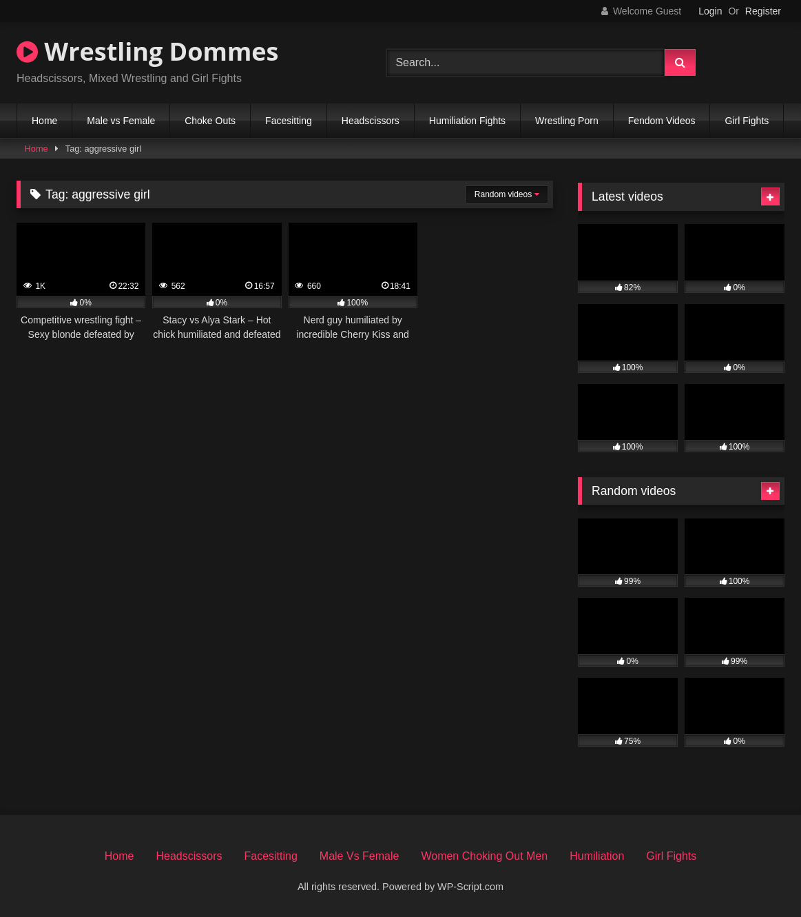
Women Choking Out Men (484, 856)
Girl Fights (747, 120)
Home (44, 120)
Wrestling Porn (567, 120)
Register (763, 11)
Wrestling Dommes (147, 51)
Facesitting (288, 120)
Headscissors (370, 120)
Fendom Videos (662, 120)
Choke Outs (210, 120)
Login (710, 11)
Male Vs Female (359, 856)
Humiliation (597, 856)
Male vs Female (121, 120)
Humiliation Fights (467, 120)
